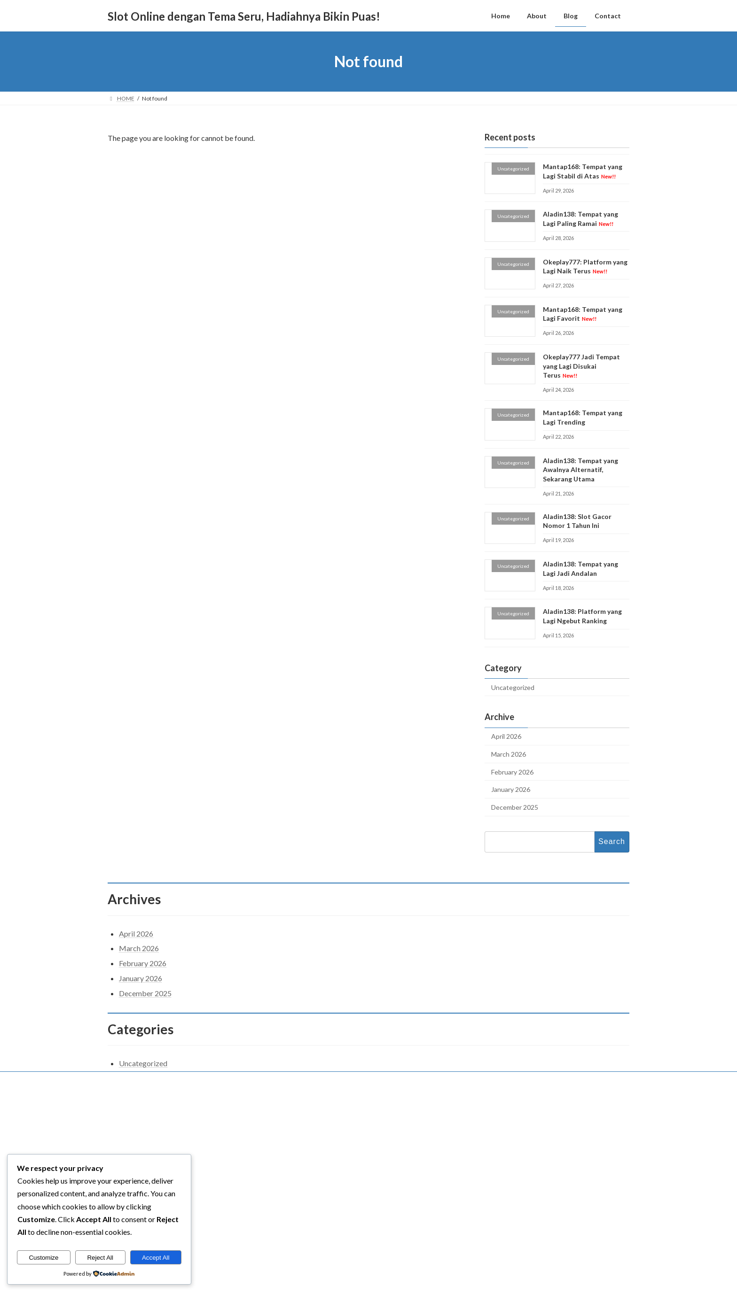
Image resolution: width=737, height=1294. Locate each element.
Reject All (100, 1257)
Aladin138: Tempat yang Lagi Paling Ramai (524, 1165)
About (299, 1149)
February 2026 (512, 772)
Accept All (156, 1257)
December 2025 (514, 807)
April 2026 (506, 737)
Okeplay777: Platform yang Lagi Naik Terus (585, 266)
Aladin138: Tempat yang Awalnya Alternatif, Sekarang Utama (580, 470)
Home (300, 1134)
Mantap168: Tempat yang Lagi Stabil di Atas (526, 1143)
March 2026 (508, 754)
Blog (297, 1164)
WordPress (327, 1280)
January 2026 (510, 789)
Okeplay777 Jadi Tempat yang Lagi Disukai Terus (581, 366)
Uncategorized (512, 687)
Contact (126, 1080)
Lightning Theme (369, 1280)
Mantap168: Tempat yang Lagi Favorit (582, 314)
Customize (43, 1257)
